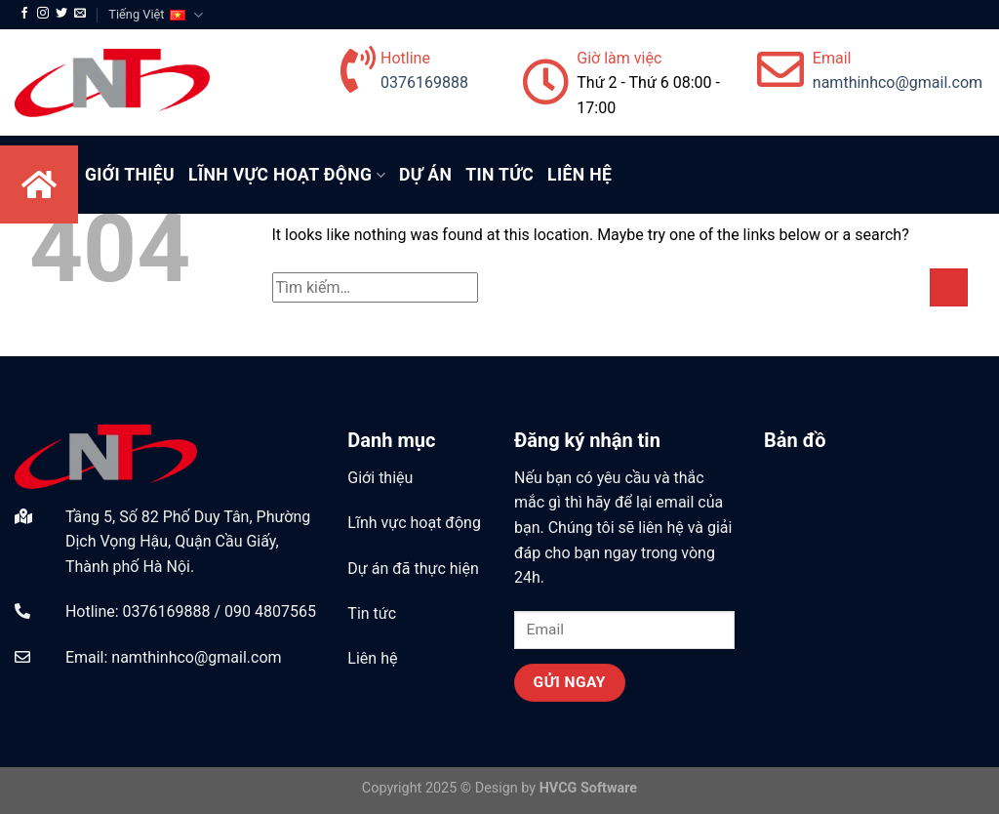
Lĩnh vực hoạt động (414, 522)
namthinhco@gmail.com (897, 82)
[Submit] (949, 287)
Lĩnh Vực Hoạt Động (286, 174)
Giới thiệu (380, 477)
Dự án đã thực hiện (412, 568)
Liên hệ (579, 174)
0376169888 (424, 82)
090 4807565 (270, 611)
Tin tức (499, 174)
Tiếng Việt (155, 15)
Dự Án (425, 174)
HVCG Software (588, 788)
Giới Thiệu (130, 174)
